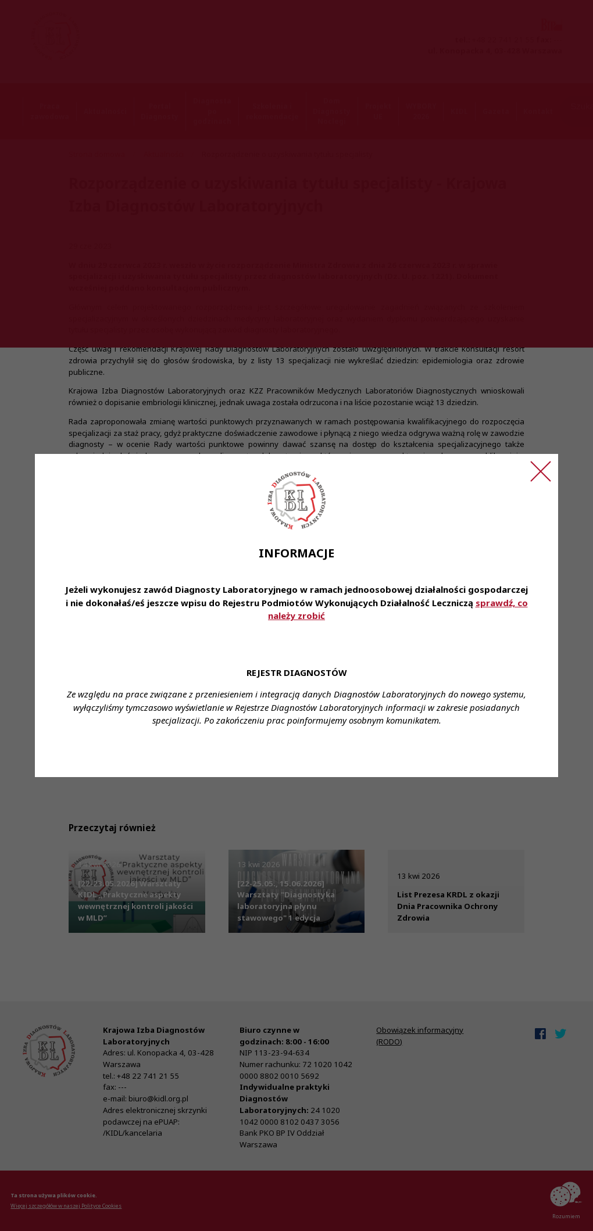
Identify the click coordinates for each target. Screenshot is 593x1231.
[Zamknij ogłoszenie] (540, 471)
